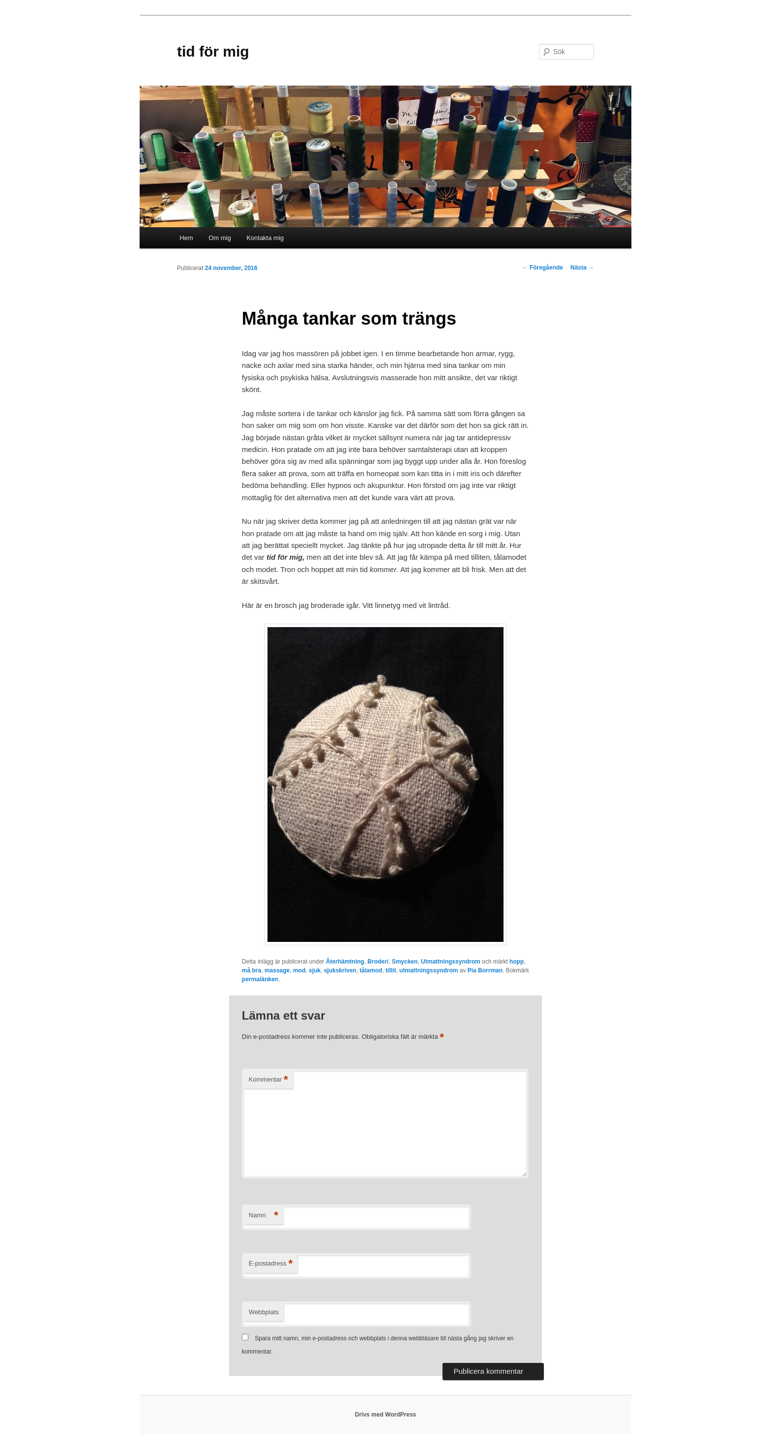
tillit (391, 970)
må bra (251, 970)
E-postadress (271, 1264)
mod (299, 970)
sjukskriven (340, 970)
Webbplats (264, 1312)
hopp (516, 961)
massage (277, 970)
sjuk (315, 970)
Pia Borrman (485, 970)
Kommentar (268, 1080)
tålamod (370, 970)
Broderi (377, 961)
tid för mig (213, 51)
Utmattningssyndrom (450, 961)
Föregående (542, 267)
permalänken (260, 979)
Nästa (582, 267)
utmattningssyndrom (428, 970)
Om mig (219, 238)
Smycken (405, 961)
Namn (263, 1215)
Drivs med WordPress (385, 1414)
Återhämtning (345, 961)
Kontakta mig (265, 238)
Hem (186, 238)
